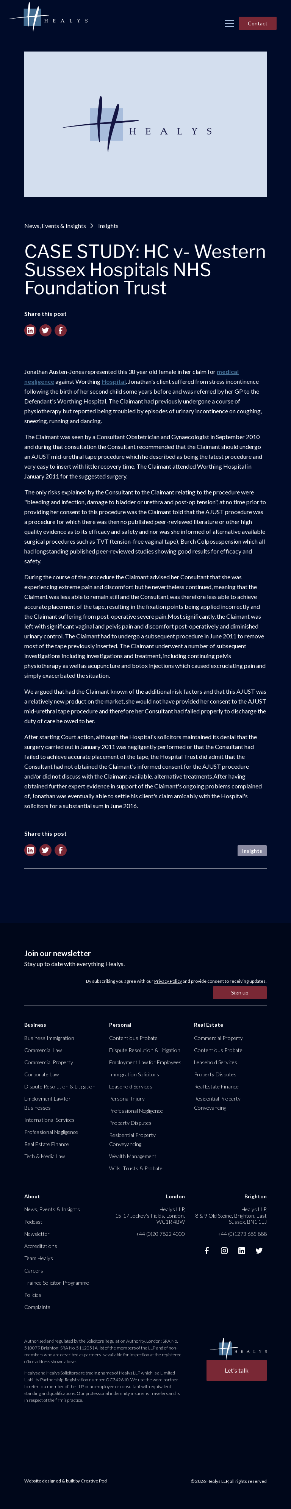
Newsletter (37, 1234)
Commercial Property (48, 1062)
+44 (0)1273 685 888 (242, 1234)
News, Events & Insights (55, 225)
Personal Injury (127, 1098)
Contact (258, 23)
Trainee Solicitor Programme (56, 1282)
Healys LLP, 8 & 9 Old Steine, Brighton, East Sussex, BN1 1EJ (231, 1215)
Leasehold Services (130, 1086)
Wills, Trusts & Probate (136, 1168)
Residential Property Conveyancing (132, 1139)
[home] (48, 17)
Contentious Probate (133, 1038)
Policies (32, 1295)
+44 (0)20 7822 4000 (160, 1234)
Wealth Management (132, 1156)
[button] (230, 23)
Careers (33, 1270)
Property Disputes (130, 1123)
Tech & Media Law (44, 1156)
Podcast (33, 1221)
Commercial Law (43, 1050)
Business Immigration (49, 1038)
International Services (49, 1120)
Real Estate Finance (46, 1144)
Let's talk (237, 1370)
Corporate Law (41, 1074)
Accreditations (40, 1246)
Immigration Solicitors (134, 1074)
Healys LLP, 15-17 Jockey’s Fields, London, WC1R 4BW (150, 1215)
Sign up (240, 992)
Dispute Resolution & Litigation (59, 1086)
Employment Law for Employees (145, 1062)
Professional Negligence (51, 1132)
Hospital (114, 381)
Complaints (37, 1307)
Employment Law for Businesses (47, 1103)
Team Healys (38, 1258)
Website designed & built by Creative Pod (65, 1481)
